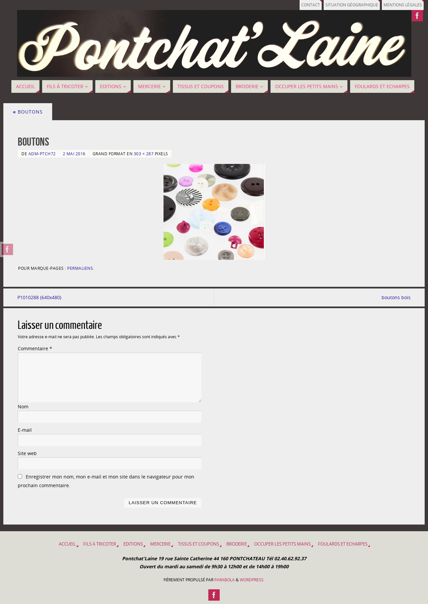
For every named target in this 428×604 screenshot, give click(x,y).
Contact (304, 5)
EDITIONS (133, 544)
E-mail (25, 430)
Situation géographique (348, 5)
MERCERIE (160, 544)
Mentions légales (401, 5)
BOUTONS (28, 112)
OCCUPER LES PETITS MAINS (282, 544)
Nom (23, 406)
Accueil (67, 544)
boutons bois (395, 297)
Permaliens (80, 268)
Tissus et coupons (198, 544)
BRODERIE (236, 544)
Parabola (224, 580)
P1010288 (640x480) (40, 297)
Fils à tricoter (99, 544)
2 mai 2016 (74, 153)
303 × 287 (144, 153)
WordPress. (252, 580)
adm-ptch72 (42, 153)
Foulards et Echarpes (342, 544)
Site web (27, 453)
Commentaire (35, 349)
